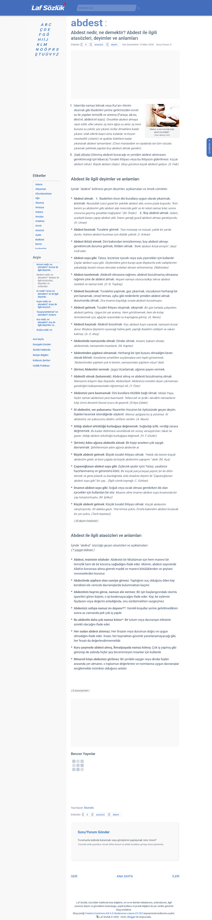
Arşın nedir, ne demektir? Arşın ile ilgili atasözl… (46, 304)
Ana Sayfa (38, 339)
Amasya (39, 207)
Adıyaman (40, 189)
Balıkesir (39, 239)
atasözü (98, 44)
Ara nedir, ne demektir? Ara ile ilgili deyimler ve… (46, 322)
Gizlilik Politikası (41, 365)
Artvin (38, 225)
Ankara (39, 212)
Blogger (131, 917)
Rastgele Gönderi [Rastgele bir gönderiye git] (42, 344)
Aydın (38, 235)
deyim (114, 44)
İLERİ (175, 876)
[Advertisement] (125, 74)
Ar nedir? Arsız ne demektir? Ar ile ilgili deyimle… (47, 294)
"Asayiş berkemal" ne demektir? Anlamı (47, 313)
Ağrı (37, 198)
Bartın (38, 244)
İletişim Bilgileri (40, 355)
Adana (38, 184)
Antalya (39, 216)
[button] (126, 833)
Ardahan (40, 221)
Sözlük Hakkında (41, 349)
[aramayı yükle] (105, 8)
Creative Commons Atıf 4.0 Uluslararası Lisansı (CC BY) (114, 913)
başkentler (40, 248)
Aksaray (39, 202)
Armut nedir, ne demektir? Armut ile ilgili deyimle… (47, 267)
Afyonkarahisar (43, 193)
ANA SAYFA (125, 876)
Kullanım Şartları (41, 360)
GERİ (74, 876)
